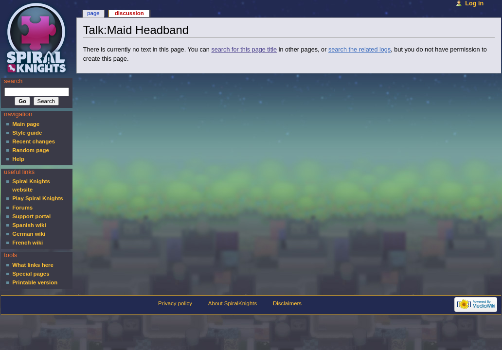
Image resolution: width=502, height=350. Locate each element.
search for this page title (244, 49)
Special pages (30, 274)
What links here (33, 265)
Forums (22, 207)
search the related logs (359, 49)
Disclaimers (287, 303)
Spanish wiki (29, 225)
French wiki (27, 242)
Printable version (34, 282)
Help (18, 159)
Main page (25, 124)
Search (13, 81)
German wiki (28, 234)
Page (93, 13)
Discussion (129, 13)
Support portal (31, 216)
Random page (30, 150)
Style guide (27, 133)
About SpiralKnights (232, 303)
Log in (474, 3)
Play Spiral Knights (37, 198)
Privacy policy (175, 303)
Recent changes (33, 141)
